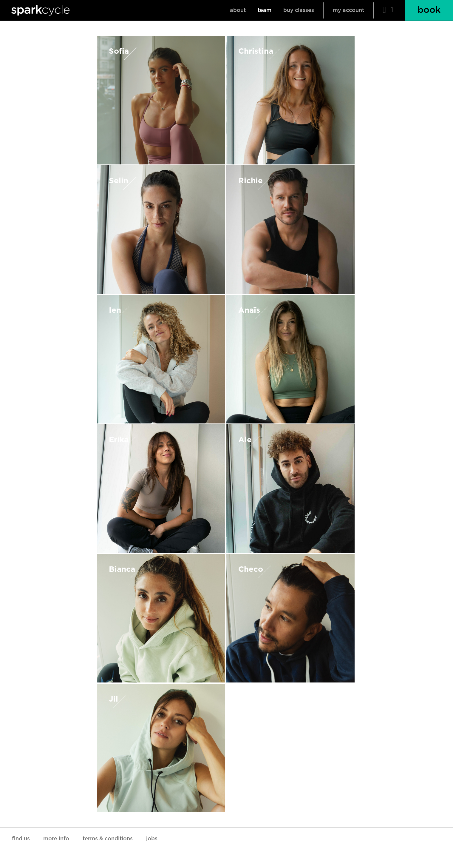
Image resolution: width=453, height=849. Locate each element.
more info (56, 838)
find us (21, 838)
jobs (151, 838)
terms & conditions (108, 838)
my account (348, 10)
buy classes (298, 10)
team (264, 10)
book (429, 10)
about (238, 10)
